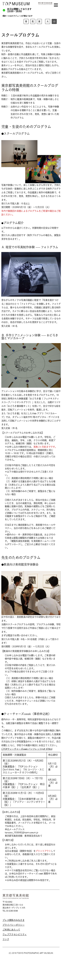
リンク (5, 939)
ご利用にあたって (11, 929)
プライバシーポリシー (13, 925)
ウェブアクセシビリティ (14, 934)
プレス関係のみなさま (13, 920)
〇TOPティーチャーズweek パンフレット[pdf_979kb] (26, 749)
